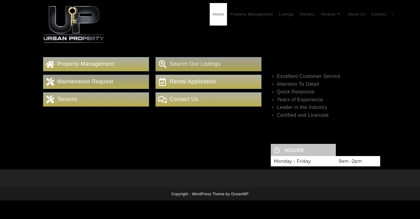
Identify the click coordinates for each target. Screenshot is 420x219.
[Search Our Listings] (163, 64)
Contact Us (184, 99)
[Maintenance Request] (50, 82)
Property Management (85, 64)
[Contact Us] (163, 99)
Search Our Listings (195, 64)
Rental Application (193, 81)
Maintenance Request (85, 81)
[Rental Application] (163, 82)
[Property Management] (50, 64)
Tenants (67, 99)
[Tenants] (50, 99)
